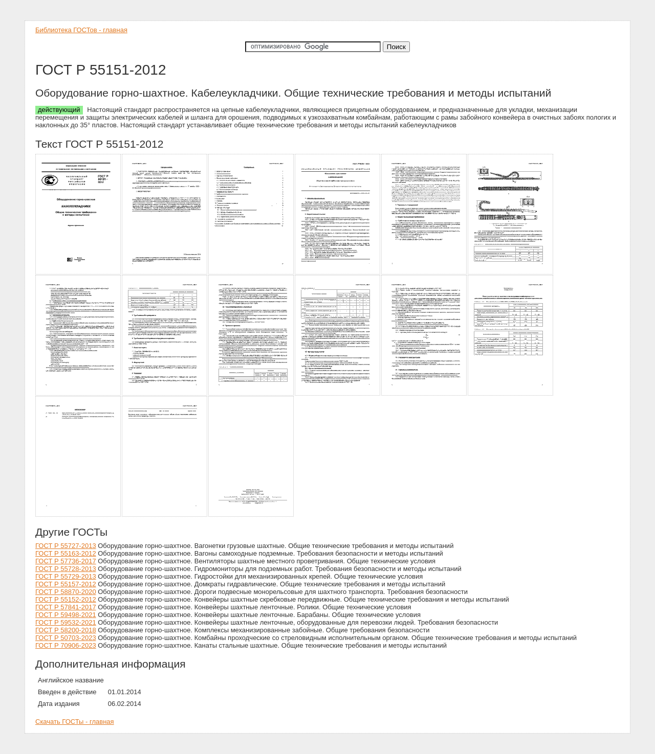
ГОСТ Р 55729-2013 (65, 576)
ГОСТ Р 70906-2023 (65, 645)
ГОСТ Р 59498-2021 (65, 615)
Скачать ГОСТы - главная (74, 721)
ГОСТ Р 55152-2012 (65, 599)
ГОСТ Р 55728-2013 (65, 569)
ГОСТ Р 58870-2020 (65, 592)
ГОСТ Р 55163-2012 (65, 553)
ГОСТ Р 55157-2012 (65, 584)
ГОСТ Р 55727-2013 (65, 546)
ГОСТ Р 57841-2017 (65, 607)
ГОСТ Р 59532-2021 (65, 622)
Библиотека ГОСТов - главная (81, 30)
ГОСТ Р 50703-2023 (65, 638)
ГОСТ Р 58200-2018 (65, 630)
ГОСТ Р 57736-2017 (65, 561)
